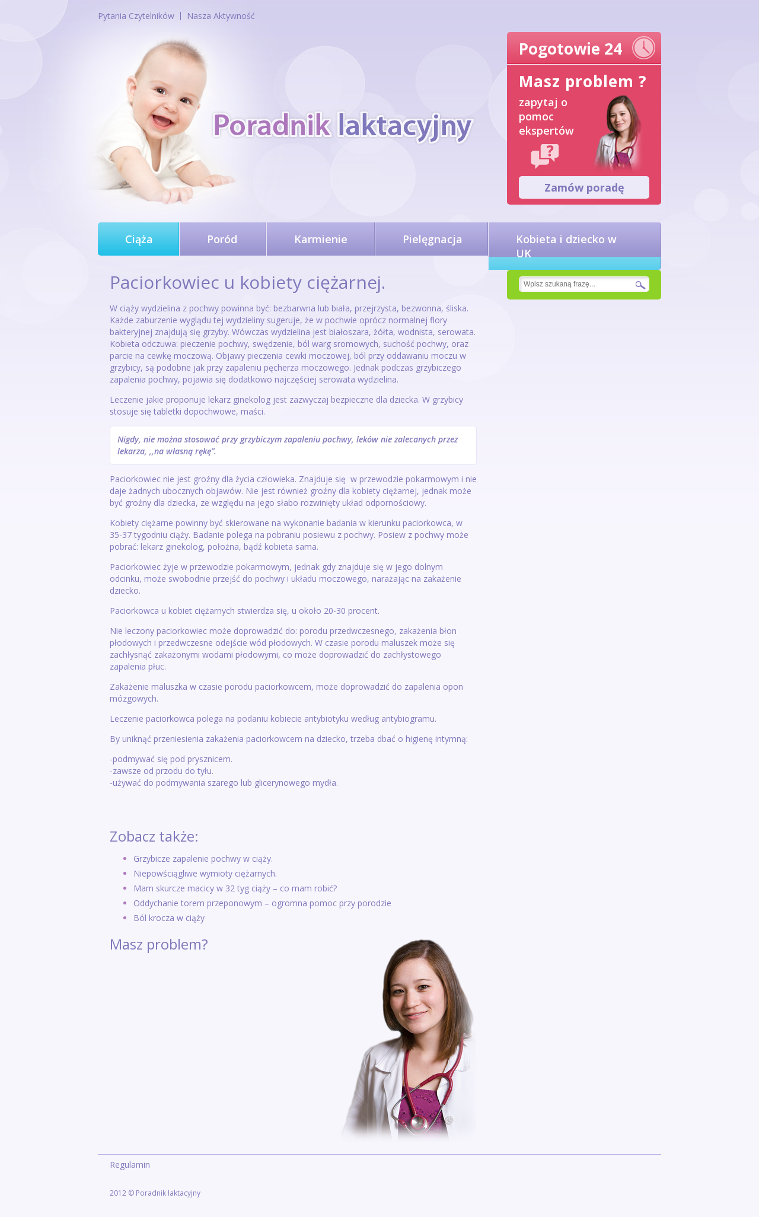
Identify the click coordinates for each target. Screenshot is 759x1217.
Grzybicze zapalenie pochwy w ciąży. (203, 858)
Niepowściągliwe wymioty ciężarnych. (205, 873)
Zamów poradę (584, 187)
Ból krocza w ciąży (169, 917)
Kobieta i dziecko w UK (566, 246)
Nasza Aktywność (221, 15)
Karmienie (320, 239)
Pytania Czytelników (136, 15)
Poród (222, 239)
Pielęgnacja (433, 239)
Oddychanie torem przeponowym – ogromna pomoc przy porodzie (262, 903)
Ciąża (139, 239)
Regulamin (130, 1164)
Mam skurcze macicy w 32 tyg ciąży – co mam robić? (235, 888)
